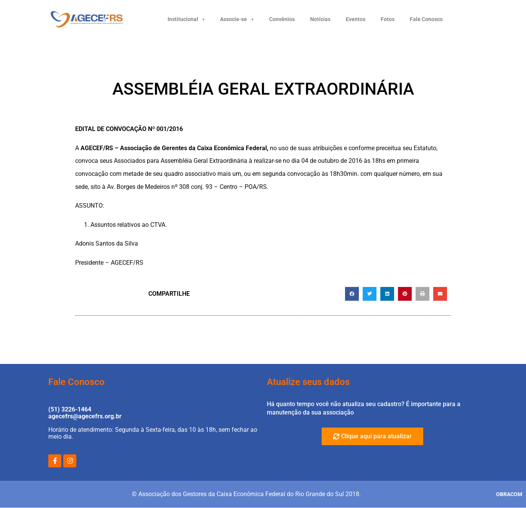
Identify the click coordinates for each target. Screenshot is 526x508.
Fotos (387, 19)
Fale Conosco (426, 19)
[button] (352, 294)
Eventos (355, 19)
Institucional (186, 19)
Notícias (320, 19)
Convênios (282, 19)
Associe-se (237, 19)
